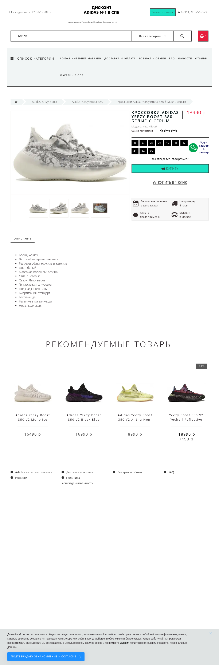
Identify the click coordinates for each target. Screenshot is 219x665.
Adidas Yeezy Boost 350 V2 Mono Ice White (32, 419)
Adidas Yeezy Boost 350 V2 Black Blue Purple (84, 419)
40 (167, 143)
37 (143, 143)
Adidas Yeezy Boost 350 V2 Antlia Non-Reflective (135, 419)
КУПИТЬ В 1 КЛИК (172, 182)
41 (175, 143)
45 (151, 151)
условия (124, 642)
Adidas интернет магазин (80, 58)
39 (159, 143)
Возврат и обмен (153, 58)
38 (151, 143)
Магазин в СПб (87, 75)
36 (135, 143)
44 (143, 151)
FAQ (174, 58)
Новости (188, 58)
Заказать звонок (163, 12)
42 (184, 143)
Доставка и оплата (120, 58)
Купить (170, 168)
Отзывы (66, 75)
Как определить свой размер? (170, 159)
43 (135, 151)
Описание (22, 238)
